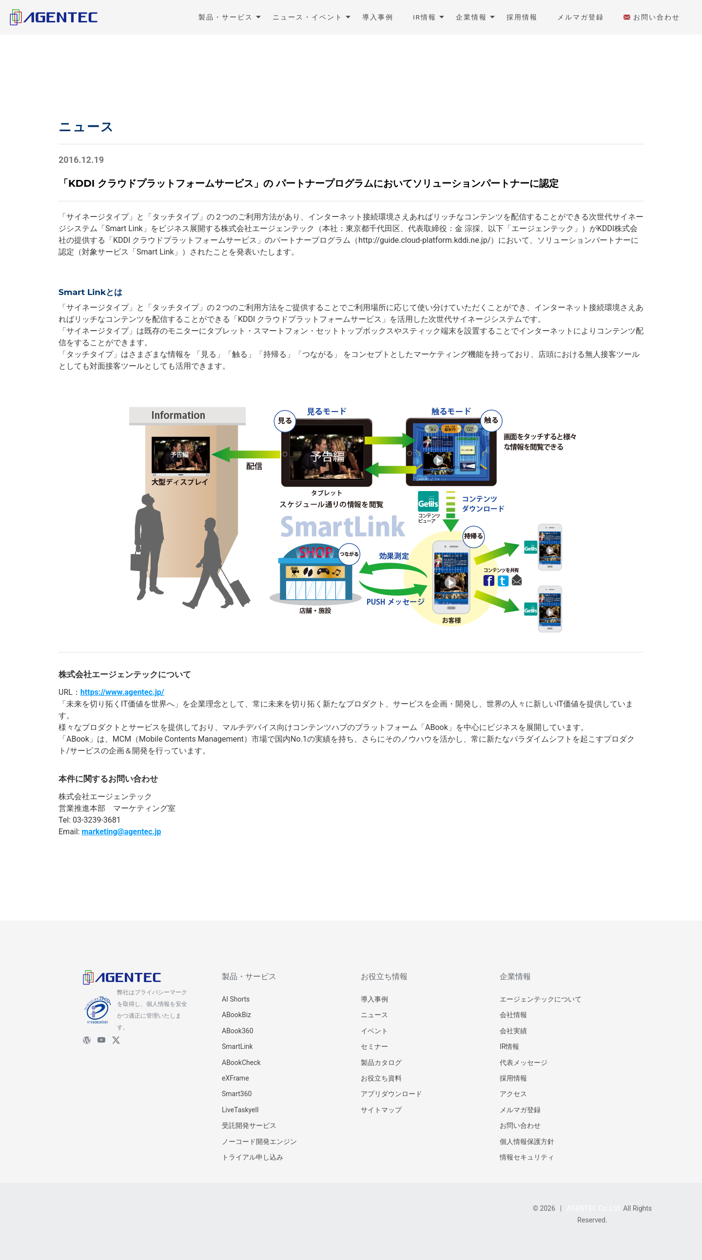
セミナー (374, 1046)
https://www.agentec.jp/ (122, 692)
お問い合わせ (520, 1125)
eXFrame (235, 1078)
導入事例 (374, 999)
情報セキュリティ (527, 1157)
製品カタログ (381, 1062)
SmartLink (237, 1046)
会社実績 (513, 1031)
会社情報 (513, 1015)
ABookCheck (241, 1062)
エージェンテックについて (541, 999)
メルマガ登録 (520, 1110)
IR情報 (509, 1046)
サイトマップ (381, 1110)
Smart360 (237, 1094)
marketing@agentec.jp (121, 831)
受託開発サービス (249, 1125)
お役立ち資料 (381, 1078)
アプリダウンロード (391, 1094)
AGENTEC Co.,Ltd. (594, 1208)
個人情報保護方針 (527, 1141)
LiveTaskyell (240, 1110)
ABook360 (238, 1031)
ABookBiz (236, 1015)
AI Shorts (236, 999)
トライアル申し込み (252, 1157)
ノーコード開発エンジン (259, 1141)
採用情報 (513, 1078)
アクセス (513, 1094)
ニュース (374, 1015)
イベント (374, 1031)
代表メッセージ (523, 1062)
